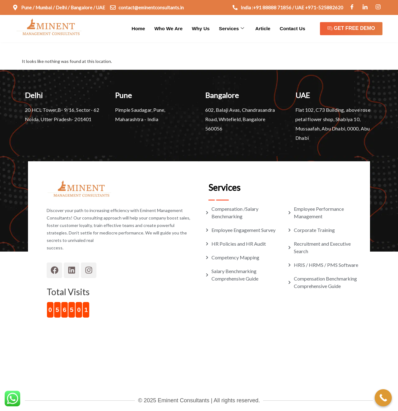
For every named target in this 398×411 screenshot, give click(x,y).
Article (264, 28)
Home (142, 28)
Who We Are (171, 28)
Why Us (203, 28)
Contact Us (292, 28)
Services (233, 28)
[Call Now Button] (383, 397)
